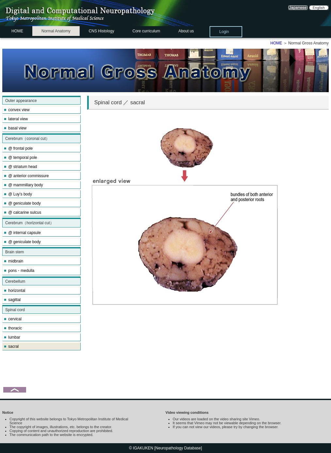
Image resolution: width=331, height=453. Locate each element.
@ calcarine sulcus (22, 212)
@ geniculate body (22, 203)
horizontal (14, 290)
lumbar (12, 337)
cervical (13, 319)
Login (224, 31)
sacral (11, 346)
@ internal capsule (22, 232)
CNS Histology (101, 31)
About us (186, 31)
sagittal (12, 299)
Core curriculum (146, 31)
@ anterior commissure (26, 176)
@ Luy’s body (18, 194)
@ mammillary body (23, 185)
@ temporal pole (20, 157)
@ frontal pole (18, 148)
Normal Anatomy (56, 31)
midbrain (13, 261)
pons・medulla (19, 270)
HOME (17, 31)
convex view (17, 110)
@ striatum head (20, 166)
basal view (15, 128)
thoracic (13, 328)
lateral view (16, 119)
